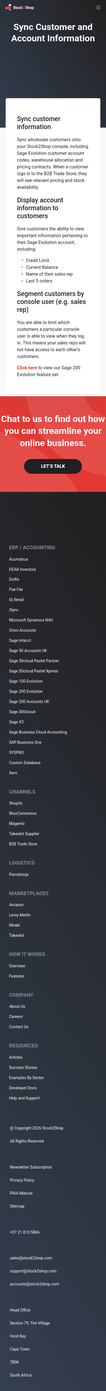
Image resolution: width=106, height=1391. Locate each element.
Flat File (16, 589)
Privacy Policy (22, 1180)
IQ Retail (16, 599)
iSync (13, 610)
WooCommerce (22, 813)
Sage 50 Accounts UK (28, 650)
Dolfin (14, 579)
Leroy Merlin (20, 915)
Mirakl (14, 925)
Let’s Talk (53, 466)
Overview (17, 966)
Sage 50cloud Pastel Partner (34, 661)
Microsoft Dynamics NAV (31, 620)
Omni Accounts (22, 630)
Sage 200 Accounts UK (29, 701)
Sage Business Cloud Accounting (38, 732)
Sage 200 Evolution (26, 691)
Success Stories (23, 1067)
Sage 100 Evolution (26, 681)
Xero (13, 773)
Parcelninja (19, 874)
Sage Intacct (20, 640)
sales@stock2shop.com (31, 1258)
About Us (17, 1006)
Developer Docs (22, 1088)
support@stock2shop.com (33, 1271)
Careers (16, 1016)
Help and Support (24, 1098)
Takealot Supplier (24, 833)
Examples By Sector (26, 1077)
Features (16, 976)
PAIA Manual (21, 1193)
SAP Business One (25, 742)
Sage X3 (16, 722)
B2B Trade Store (23, 844)
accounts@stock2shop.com (34, 1284)
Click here (27, 367)
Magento (17, 823)
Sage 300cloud (22, 712)
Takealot (16, 935)
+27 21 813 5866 (25, 1232)
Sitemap (17, 1206)
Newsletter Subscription (31, 1167)
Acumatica (18, 559)
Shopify (15, 803)
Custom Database (24, 762)
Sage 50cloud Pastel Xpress (33, 671)
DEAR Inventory (22, 569)
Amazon (16, 905)
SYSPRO (16, 752)
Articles (16, 1057)
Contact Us (19, 1027)
